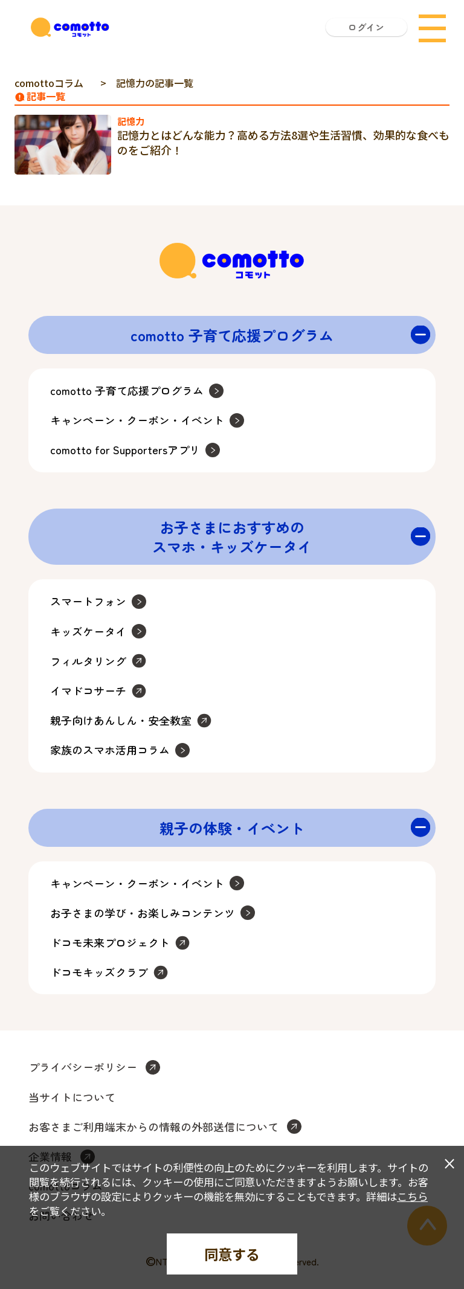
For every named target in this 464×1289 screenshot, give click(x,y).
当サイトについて (71, 1097)
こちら (412, 1196)
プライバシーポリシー (82, 1067)
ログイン (366, 27)
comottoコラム (48, 83)
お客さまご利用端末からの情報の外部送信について (153, 1126)
